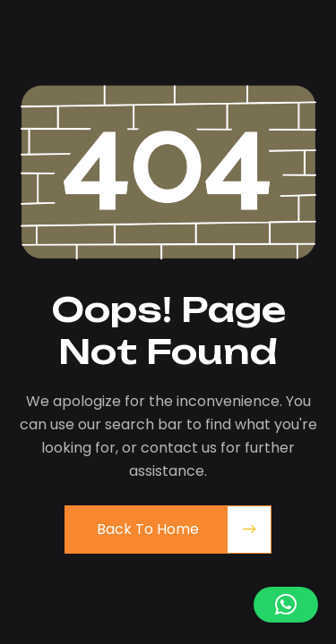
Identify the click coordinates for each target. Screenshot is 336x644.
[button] (286, 605)
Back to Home (148, 529)
